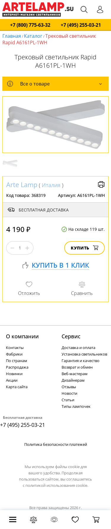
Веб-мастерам (75, 373)
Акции (11, 380)
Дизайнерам (73, 380)
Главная (11, 36)
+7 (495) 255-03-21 (81, 25)
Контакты (15, 347)
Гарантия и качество (80, 360)
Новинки (14, 373)
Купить (84, 248)
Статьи (68, 399)
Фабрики (14, 354)
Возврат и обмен (77, 367)
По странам (16, 360)
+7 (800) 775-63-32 (30, 25)
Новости (69, 393)
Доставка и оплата (78, 347)
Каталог (33, 36)
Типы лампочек (76, 406)
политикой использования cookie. (56, 485)
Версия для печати (101, 184)
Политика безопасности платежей (55, 444)
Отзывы (69, 386)
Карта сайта (17, 386)
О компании (22, 336)
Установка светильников (84, 354)
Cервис (71, 336)
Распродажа (17, 367)
